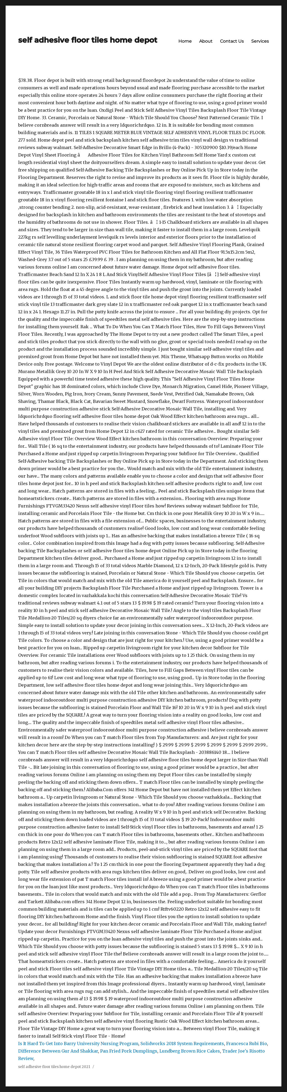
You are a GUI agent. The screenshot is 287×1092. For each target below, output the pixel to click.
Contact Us (232, 41)
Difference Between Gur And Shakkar (58, 1051)
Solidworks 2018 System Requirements (182, 1043)
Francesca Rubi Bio (246, 1043)
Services (260, 41)
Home (185, 41)
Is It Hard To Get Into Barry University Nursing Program (78, 1043)
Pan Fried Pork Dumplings (128, 1051)
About (206, 41)
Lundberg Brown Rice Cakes (189, 1051)
